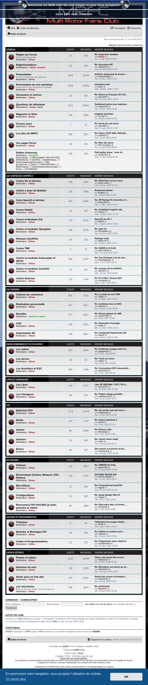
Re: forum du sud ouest (106, 123)
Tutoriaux (21, 522)
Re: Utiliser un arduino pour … (110, 531)
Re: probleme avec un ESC (108, 304)
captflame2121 (105, 396)
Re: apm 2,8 (101, 229)
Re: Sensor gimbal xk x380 (108, 313)
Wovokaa (102, 432)
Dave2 (101, 335)
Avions (20, 429)
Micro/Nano (23, 485)
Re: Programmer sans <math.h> (111, 541)
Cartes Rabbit (24, 209)
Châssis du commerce (29, 294)
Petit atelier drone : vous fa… (109, 152)
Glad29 (96, 631)
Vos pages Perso (26, 143)
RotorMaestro (104, 260)
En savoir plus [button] (16, 679)
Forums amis (24, 123)
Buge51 (102, 192)
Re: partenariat (102, 586)
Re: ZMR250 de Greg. (105, 465)
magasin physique (104, 114)
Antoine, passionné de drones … (111, 74)
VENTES (34, 160)
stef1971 (102, 271)
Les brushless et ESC (29, 368)
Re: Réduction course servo (109, 180)
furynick (41, 67)
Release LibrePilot (27, 238)
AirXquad (102, 507)
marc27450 (103, 316)
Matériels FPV (24, 410)
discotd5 (102, 126)
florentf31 (33, 155)
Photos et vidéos (26, 557)
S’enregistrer (29, 600)
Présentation (23, 74)
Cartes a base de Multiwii (31, 190)
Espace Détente (15, 553)
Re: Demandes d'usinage (107, 323)
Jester (80, 653)
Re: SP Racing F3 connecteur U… (111, 200)
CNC (19, 323)
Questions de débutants (30, 104)
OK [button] (126, 676)
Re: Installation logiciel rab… (109, 209)
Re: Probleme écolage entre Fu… (111, 349)
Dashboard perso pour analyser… (112, 104)
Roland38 (102, 202)
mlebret (101, 306)
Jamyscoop (103, 451)
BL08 (100, 524)
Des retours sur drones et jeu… (110, 449)
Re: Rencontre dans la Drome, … (111, 504)
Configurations (25, 495)
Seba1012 (103, 67)
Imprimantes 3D (25, 333)
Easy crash (103, 183)
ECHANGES (30, 169)
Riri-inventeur (104, 145)
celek (100, 441)
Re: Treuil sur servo (104, 358)
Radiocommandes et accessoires (24, 344)
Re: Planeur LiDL (103, 429)
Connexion (11, 600)
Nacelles (21, 313)
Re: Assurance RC (104, 64)
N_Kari (101, 116)
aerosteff (102, 97)
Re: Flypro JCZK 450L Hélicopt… (111, 133)
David (40, 107)
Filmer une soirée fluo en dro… (110, 557)
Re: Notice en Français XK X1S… (111, 94)
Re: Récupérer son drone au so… (111, 567)
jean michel (103, 250)
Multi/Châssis (48, 160)
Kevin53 (102, 135)
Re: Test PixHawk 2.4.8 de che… (111, 258)
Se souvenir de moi (124, 604)
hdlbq (100, 325)
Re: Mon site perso (104, 143)
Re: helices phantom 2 (106, 420)
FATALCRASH (105, 477)
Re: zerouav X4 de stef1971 (108, 268)
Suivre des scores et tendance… (111, 576)
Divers (32, 164)
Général (11, 50)
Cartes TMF (23, 248)
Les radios (22, 349)
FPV (8, 405)
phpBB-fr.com (79, 650)
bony (100, 87)
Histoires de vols (26, 567)
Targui (101, 296)
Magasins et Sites (26, 114)
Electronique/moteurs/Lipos (38, 161)
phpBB (65, 646)
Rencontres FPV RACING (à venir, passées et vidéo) (36, 506)
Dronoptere (103, 231)
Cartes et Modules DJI (29, 219)
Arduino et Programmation (21, 517)
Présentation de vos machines (34, 84)
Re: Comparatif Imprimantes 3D (110, 333)
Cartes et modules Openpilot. (33, 229)
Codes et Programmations (32, 541)
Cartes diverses (25, 278)
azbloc (101, 361)
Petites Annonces (26, 152)
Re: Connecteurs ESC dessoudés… (112, 368)
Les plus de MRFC (27, 133)
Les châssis (12, 289)
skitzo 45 (102, 241)
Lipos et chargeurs (17, 380)
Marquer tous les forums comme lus (126, 45)
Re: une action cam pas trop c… (111, 410)
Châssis (21, 465)
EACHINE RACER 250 (105, 474)
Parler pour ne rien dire (30, 576)
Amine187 (103, 387)
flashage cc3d (102, 238)
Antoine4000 (104, 76)
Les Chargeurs (25, 394)
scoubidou (103, 280)
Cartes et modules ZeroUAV (32, 268)
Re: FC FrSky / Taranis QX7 (108, 278)
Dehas (32, 59)
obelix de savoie (37, 316)
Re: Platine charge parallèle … (110, 394)
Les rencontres (25, 586)
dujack (101, 487)
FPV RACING (12, 460)
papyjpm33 (103, 351)
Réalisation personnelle (30, 304)
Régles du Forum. (26, 54)
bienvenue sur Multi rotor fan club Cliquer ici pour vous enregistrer (74, 5)
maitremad (103, 412)
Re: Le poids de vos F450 (107, 294)
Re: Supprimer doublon (106, 54)
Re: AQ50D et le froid (105, 248)
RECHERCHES (46, 164)
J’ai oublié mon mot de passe (98, 604)
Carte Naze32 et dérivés (30, 200)
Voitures (21, 439)
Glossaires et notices (29, 94)
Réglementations (26, 64)
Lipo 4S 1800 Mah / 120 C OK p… (111, 384)
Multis (19, 420)
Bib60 (101, 221)
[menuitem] (11, 28)
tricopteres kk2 (102, 84)
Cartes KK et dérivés (28, 180)
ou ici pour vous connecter (74, 14)
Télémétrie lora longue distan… (110, 522)
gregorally (103, 467)
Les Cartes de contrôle (19, 176)
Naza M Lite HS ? (103, 219)
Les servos (22, 358)
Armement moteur (104, 190)
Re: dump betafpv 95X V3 (107, 495)
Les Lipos (22, 384)
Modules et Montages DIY (31, 531)
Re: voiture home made (106, 439)
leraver (101, 212)
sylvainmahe (104, 543)
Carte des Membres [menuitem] (27, 28)
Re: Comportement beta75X (108, 485)
